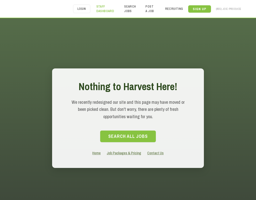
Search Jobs (130, 9)
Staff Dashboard (105, 9)
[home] (43, 9)
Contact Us (155, 153)
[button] (199, 9)
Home (96, 153)
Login (81, 9)
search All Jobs (128, 136)
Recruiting (174, 9)
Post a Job (149, 9)
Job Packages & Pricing (124, 153)
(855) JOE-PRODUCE (228, 9)
